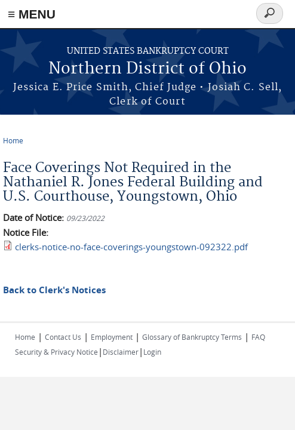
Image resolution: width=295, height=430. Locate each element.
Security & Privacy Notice (56, 352)
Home (13, 140)
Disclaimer (121, 352)
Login (152, 352)
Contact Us (63, 337)
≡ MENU (32, 14)
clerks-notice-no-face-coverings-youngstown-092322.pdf (131, 247)
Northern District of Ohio (147, 69)
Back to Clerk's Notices (54, 290)
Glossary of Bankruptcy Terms (192, 337)
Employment (112, 337)
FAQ (258, 337)
